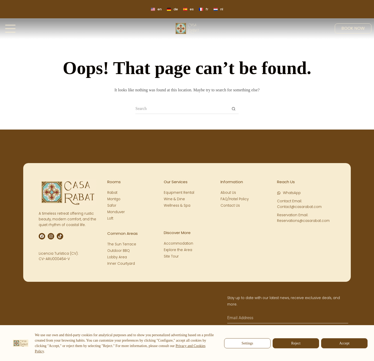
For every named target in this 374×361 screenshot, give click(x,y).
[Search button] (233, 109)
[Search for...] (181, 109)
